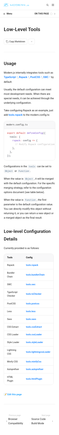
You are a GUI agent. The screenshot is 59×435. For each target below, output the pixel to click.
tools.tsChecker (33, 294)
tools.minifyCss (33, 361)
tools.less (31, 311)
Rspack (23, 77)
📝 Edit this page (13, 394)
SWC (45, 77)
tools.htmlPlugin (34, 379)
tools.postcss (32, 303)
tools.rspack (15, 114)
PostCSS (35, 77)
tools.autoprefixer (34, 369)
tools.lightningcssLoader (38, 352)
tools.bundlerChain (35, 274)
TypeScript (10, 77)
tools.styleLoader (34, 342)
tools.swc (30, 284)
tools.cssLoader (34, 334)
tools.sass (31, 319)
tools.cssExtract (34, 327)
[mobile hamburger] (53, 5)
